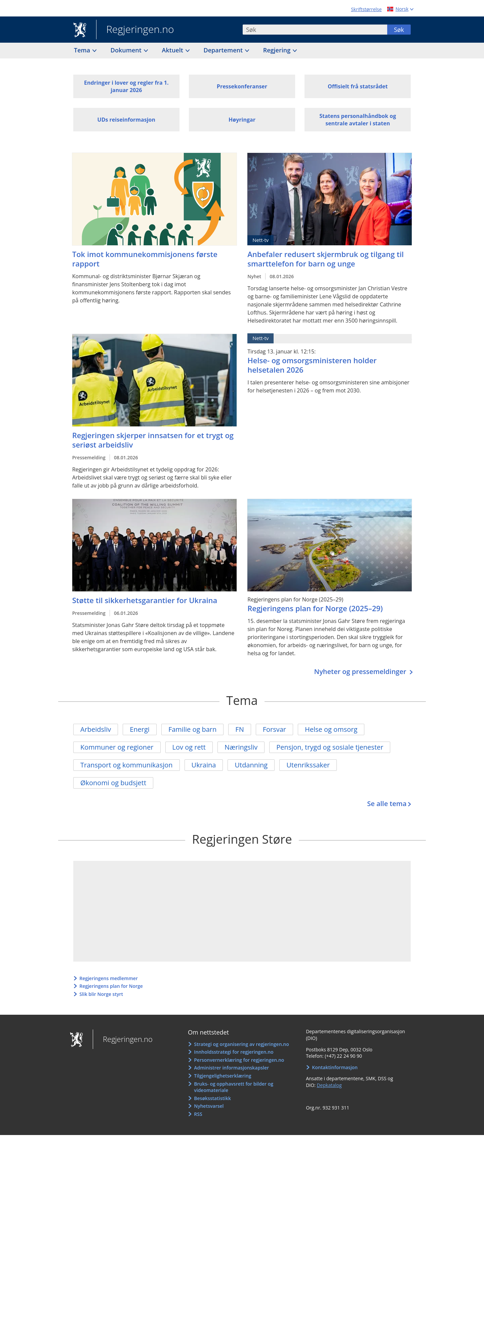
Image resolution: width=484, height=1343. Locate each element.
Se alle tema (386, 803)
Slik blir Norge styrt (101, 994)
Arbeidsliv (95, 729)
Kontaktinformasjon (335, 1067)
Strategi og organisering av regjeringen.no (241, 1044)
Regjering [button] (277, 50)
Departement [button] (224, 50)
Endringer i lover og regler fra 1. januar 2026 (126, 86)
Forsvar (274, 729)
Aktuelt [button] (173, 50)
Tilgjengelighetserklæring (222, 1076)
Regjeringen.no (135, 30)
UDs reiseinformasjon (126, 119)
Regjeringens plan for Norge (111, 986)
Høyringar (242, 119)
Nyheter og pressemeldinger (361, 671)
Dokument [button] (127, 50)
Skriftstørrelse (366, 9)
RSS (198, 1114)
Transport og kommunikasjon (126, 764)
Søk (399, 30)
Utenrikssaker (308, 764)
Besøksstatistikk (212, 1098)
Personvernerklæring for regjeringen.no (239, 1060)
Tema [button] (83, 50)
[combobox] (315, 30)
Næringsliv (241, 747)
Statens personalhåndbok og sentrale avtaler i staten (357, 119)
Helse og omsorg (331, 729)
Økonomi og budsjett (113, 782)
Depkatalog (329, 1085)
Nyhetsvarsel (209, 1106)
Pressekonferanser (242, 86)
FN (239, 729)
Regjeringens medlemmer (108, 978)
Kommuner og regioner (117, 747)
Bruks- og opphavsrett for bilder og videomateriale (233, 1087)
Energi (140, 729)
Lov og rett (189, 747)
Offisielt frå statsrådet (358, 86)
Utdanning (251, 764)
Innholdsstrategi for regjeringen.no (233, 1052)
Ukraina (204, 764)
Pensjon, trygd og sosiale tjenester (329, 747)
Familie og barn (192, 729)
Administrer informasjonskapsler (231, 1067)
